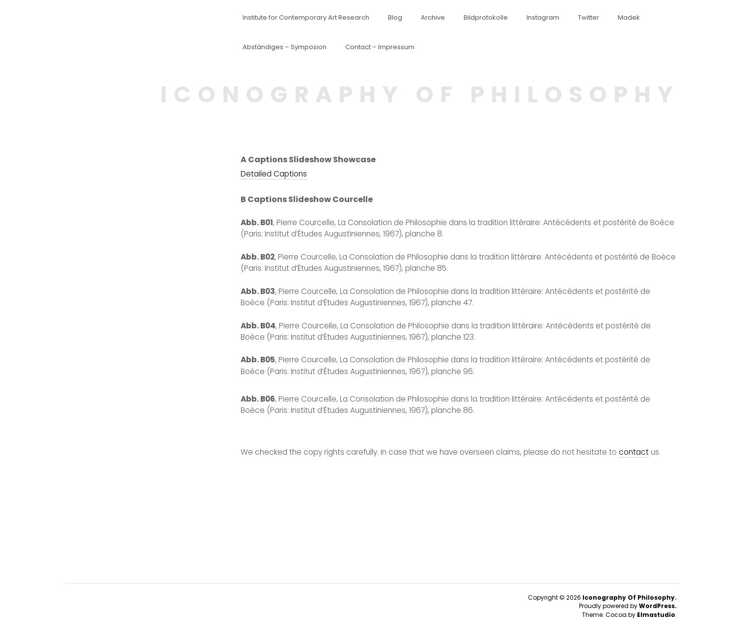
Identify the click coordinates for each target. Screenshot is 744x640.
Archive (433, 17)
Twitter (588, 17)
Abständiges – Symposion (285, 47)
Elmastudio (656, 615)
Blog (395, 17)
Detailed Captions (274, 174)
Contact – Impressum (379, 47)
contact (634, 452)
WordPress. (658, 606)
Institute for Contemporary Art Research (306, 17)
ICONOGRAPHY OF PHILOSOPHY (419, 94)
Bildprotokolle (486, 17)
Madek (629, 17)
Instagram (542, 17)
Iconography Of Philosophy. (629, 597)
